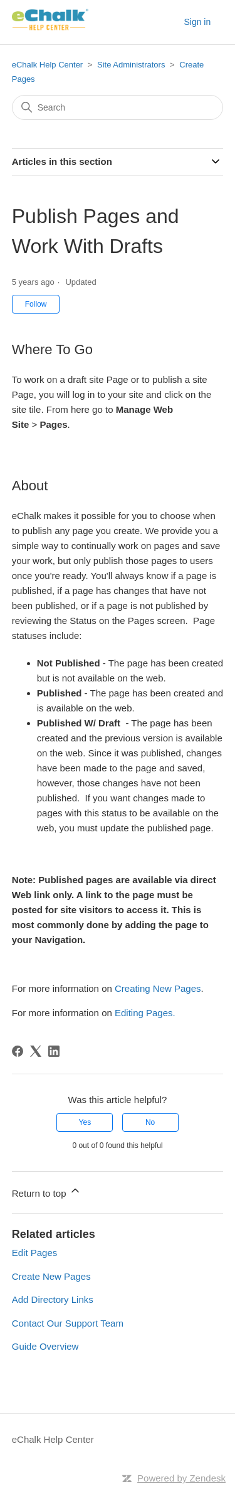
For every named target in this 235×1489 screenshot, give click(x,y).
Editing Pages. (145, 1012)
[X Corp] (35, 1051)
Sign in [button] (197, 22)
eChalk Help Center (47, 64)
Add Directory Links (52, 1299)
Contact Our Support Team (67, 1323)
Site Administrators (132, 64)
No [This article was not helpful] (150, 1122)
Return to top (46, 1191)
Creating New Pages (158, 988)
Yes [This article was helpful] (85, 1122)
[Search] (118, 107)
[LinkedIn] (54, 1051)
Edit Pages (35, 1252)
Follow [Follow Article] (36, 304)
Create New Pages (51, 1276)
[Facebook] (17, 1051)
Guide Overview (45, 1346)
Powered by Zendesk (181, 1478)
